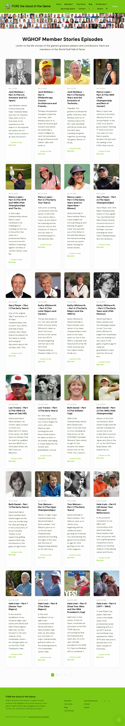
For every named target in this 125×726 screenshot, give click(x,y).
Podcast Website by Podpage (38, 717)
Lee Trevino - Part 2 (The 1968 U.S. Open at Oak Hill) (18, 410)
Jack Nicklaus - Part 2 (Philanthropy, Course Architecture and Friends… (47, 99)
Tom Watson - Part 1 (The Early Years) (76, 507)
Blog (90, 4)
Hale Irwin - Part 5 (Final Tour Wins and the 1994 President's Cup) (76, 608)
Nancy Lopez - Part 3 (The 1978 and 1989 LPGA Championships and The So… (17, 203)
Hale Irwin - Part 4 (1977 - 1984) (106, 605)
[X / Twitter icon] (104, 701)
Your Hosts (81, 4)
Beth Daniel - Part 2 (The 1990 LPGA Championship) (106, 410)
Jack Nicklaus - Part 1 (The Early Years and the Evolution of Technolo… (76, 97)
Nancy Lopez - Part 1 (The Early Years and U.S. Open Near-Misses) (76, 203)
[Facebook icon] (109, 701)
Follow (115, 6)
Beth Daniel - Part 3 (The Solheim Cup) (76, 410)
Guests (100, 9)
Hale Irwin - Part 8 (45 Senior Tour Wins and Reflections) (106, 508)
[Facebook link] (93, 8)
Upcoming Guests (68, 9)
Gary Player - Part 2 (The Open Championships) (106, 200)
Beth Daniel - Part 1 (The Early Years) (18, 506)
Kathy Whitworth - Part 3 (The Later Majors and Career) (47, 309)
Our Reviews (101, 4)
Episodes (68, 4)
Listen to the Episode (15, 143)
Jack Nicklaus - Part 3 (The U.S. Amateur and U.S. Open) (18, 96)
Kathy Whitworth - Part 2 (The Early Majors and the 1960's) (77, 309)
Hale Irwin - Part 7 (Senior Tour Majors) (18, 606)
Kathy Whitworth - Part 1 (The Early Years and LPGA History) (106, 309)
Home (58, 4)
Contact (82, 9)
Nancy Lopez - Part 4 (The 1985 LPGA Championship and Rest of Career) (105, 99)
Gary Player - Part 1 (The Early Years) (18, 307)
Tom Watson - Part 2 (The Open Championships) (47, 507)
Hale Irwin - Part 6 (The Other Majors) (47, 606)
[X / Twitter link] (89, 8)
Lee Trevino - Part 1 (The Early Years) (48, 409)
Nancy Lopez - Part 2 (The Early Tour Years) (47, 200)
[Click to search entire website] (107, 8)
